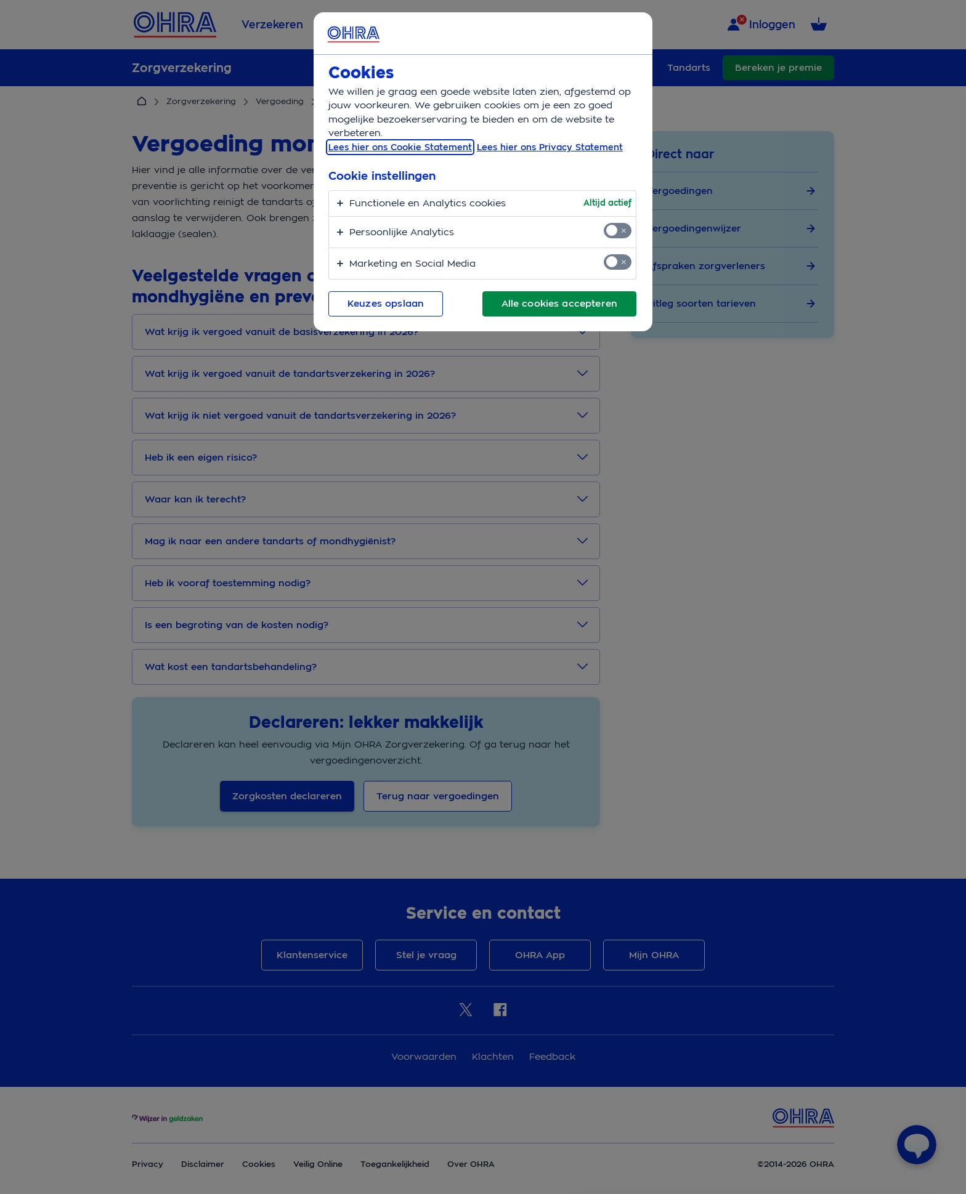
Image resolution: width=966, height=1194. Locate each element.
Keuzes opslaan (385, 303)
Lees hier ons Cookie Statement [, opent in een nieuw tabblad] (400, 147)
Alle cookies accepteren (559, 303)
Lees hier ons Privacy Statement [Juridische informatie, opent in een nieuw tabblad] (550, 147)
